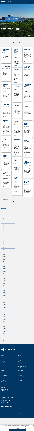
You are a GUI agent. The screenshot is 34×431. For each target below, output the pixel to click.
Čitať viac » (15, 65)
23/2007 (4, 297)
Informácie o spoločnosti (5, 357)
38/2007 (4, 271)
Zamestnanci (20, 375)
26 (19, 42)
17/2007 (4, 307)
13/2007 (4, 314)
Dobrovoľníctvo (20, 380)
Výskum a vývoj (20, 365)
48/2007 (4, 254)
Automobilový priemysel (21, 357)
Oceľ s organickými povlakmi (5, 376)
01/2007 (4, 335)
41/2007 (4, 266)
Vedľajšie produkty (4, 381)
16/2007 (4, 309)
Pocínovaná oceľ (3, 377)
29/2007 (4, 287)
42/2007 (4, 264)
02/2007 (4, 333)
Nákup (19, 372)
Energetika (19, 361)
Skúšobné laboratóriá (21, 367)
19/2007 (4, 304)
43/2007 (4, 263)
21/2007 (4, 300)
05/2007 (4, 328)
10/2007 (4, 319)
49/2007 (4, 252)
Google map (9, 400)
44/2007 (4, 261)
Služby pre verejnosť (21, 376)
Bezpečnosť (3, 361)
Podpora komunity (20, 377)
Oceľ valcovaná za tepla (4, 372)
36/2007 (4, 275)
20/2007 (4, 302)
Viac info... (28, 425)
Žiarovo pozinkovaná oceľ (5, 375)
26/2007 (4, 292)
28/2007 (4, 288)
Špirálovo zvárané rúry (4, 380)
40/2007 (4, 268)
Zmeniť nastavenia (17, 428)
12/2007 (4, 316)
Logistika (2, 382)
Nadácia (19, 379)
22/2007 (4, 299)
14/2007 (4, 312)
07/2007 (4, 324)
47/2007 (4, 256)
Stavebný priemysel (20, 362)
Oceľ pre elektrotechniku (4, 379)
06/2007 (4, 326)
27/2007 (4, 290)
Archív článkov (30, 35)
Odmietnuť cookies (17, 426)
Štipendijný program (21, 382)
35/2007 (4, 276)
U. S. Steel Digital (3, 360)
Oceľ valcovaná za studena (5, 374)
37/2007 (4, 273)
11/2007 (4, 318)
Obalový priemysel (20, 360)
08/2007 (4, 323)
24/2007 (4, 295)
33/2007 (4, 280)
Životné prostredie (4, 362)
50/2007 (4, 251)
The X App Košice (8, 406)
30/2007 (4, 285)
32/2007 (4, 281)
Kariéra (19, 374)
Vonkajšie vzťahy (3, 365)
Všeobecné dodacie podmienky (5, 384)
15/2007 (4, 311)
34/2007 (4, 278)
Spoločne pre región (21, 381)
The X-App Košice (24, 32)
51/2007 (4, 249)
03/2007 (4, 331)
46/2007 (4, 257)
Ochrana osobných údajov (21, 409)
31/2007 (4, 283)
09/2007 (4, 321)
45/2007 (4, 259)
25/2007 (4, 293)
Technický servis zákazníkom (22, 366)
